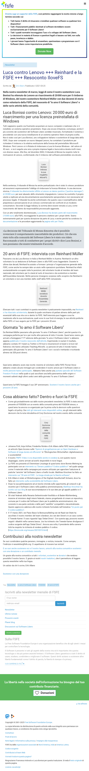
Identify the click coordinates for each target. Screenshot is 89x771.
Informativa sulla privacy (25, 741)
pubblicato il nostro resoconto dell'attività (28, 341)
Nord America (44, 745)
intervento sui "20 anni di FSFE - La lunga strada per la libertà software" (39, 475)
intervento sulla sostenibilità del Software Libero (37, 481)
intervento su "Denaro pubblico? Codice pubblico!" (47, 466)
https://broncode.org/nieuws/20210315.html (28, 530)
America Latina (62, 745)
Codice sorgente (11, 749)
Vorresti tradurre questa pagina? (18, 756)
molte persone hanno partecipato (17, 371)
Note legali (9, 741)
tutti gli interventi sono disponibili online (44, 410)
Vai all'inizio (82, 704)
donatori (62, 555)
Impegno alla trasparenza (47, 741)
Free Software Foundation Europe (38, 722)
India (53, 745)
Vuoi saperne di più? (14, 663)
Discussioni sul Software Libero (19, 626)
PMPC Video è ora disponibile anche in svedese (37, 458)
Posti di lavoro (11, 737)
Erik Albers (18, 86)
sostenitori (52, 555)
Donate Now (44, 51)
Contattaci (9, 733)
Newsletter (10, 65)
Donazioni (44, 693)
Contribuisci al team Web (15, 753)
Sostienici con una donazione (16, 574)
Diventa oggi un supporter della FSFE (21, 14)
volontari (42, 555)
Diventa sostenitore (13, 633)
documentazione (10, 221)
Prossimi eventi (12, 618)
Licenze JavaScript (13, 767)
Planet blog (10, 622)
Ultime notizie (11, 614)
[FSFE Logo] (7, 4)
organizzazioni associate (26, 745)
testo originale (76, 760)
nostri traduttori (48, 558)
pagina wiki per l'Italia (53, 221)
